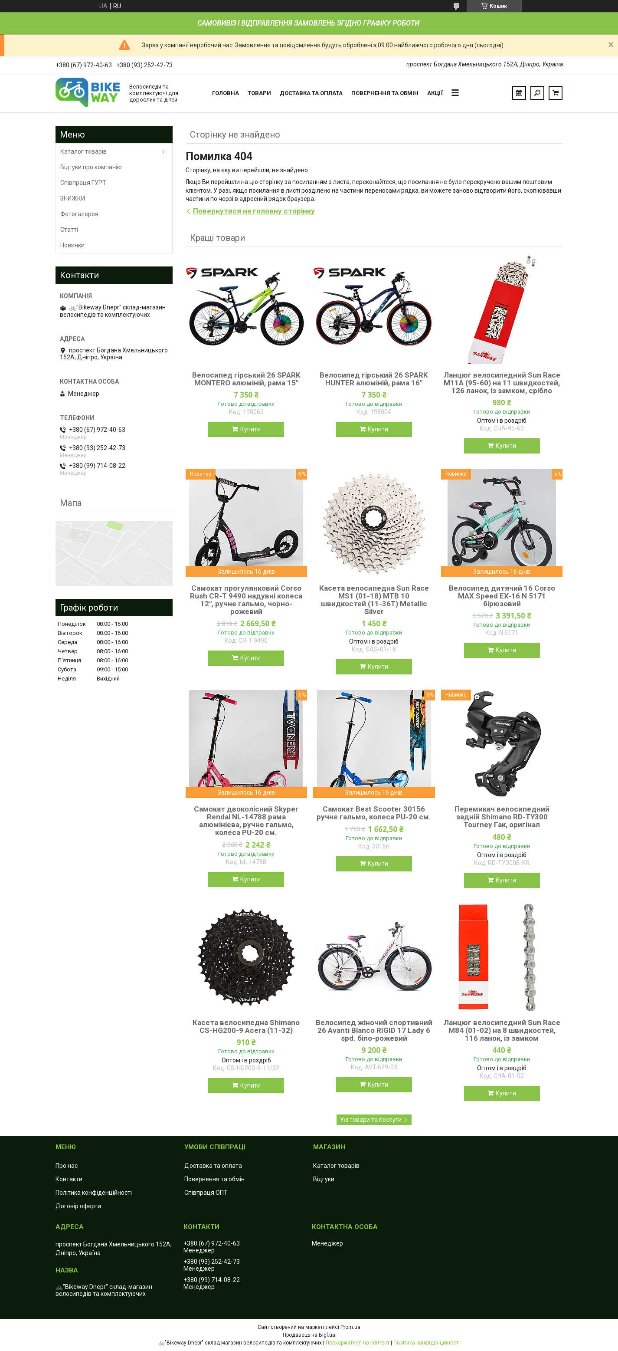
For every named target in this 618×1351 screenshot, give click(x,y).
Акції (435, 93)
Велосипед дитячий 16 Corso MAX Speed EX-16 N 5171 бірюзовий (502, 596)
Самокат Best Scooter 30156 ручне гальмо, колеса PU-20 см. (374, 813)
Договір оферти (78, 1206)
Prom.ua (350, 1327)
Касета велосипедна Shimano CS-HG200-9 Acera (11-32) (246, 1026)
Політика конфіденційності (94, 1192)
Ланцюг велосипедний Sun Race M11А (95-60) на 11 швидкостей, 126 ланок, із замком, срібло (502, 382)
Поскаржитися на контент (357, 1343)
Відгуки (323, 1179)
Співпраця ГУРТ (83, 182)
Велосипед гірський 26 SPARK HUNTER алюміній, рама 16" (374, 379)
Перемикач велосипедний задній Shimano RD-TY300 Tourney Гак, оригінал (502, 816)
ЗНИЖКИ (72, 198)
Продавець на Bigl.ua (309, 1335)
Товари (259, 93)
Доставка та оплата (311, 93)
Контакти (69, 1179)
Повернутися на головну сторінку (254, 211)
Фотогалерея (79, 213)
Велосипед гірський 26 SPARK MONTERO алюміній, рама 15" (246, 379)
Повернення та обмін (385, 93)
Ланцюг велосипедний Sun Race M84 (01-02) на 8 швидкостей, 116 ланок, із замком (502, 1030)
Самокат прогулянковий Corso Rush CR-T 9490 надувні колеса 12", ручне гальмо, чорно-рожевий (246, 599)
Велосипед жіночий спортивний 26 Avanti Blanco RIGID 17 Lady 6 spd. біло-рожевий (374, 1030)
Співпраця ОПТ (206, 1192)
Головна (225, 93)
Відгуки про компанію (91, 167)
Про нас (67, 1165)
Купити (250, 429)
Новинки (72, 245)
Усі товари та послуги (371, 1119)
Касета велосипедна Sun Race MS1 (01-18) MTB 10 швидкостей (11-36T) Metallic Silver (374, 599)
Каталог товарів (83, 151)
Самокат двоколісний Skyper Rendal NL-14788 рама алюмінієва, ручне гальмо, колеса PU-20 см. (246, 820)
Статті (69, 229)
